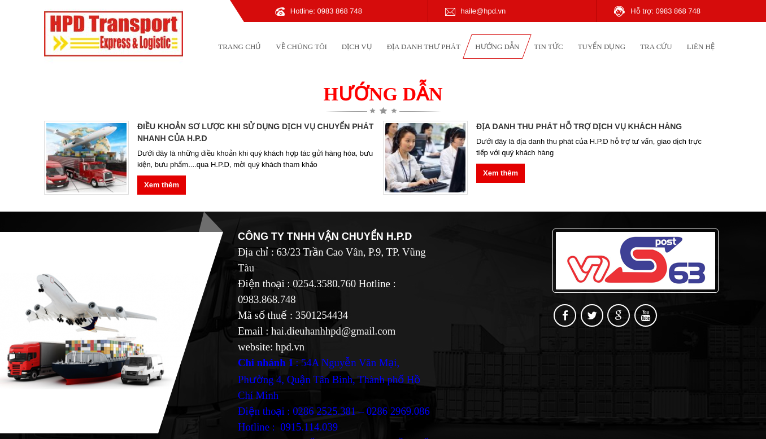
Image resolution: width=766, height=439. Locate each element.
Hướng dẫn (497, 46)
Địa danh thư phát (423, 46)
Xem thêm (161, 185)
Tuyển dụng (602, 46)
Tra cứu (656, 46)
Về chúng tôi (301, 46)
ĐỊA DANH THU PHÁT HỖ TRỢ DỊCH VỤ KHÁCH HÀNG (579, 126)
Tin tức (548, 46)
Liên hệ (701, 46)
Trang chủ (239, 46)
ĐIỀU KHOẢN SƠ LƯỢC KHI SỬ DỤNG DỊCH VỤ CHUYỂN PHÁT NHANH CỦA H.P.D (255, 132)
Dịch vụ (357, 46)
